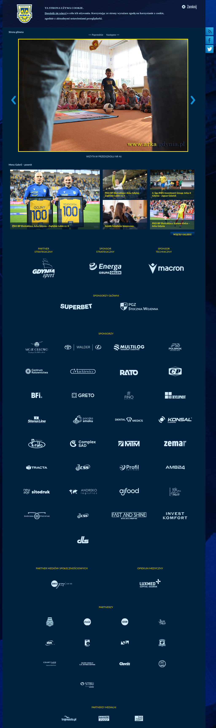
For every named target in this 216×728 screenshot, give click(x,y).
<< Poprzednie (96, 34)
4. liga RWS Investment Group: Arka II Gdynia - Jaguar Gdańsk (171, 194)
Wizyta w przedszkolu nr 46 (104, 156)
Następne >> (112, 34)
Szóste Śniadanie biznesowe (119, 226)
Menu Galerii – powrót (20, 164)
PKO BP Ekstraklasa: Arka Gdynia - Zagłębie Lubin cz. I (123, 194)
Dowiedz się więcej (55, 13)
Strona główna (16, 32)
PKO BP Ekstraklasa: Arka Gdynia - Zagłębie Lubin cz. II (40, 226)
